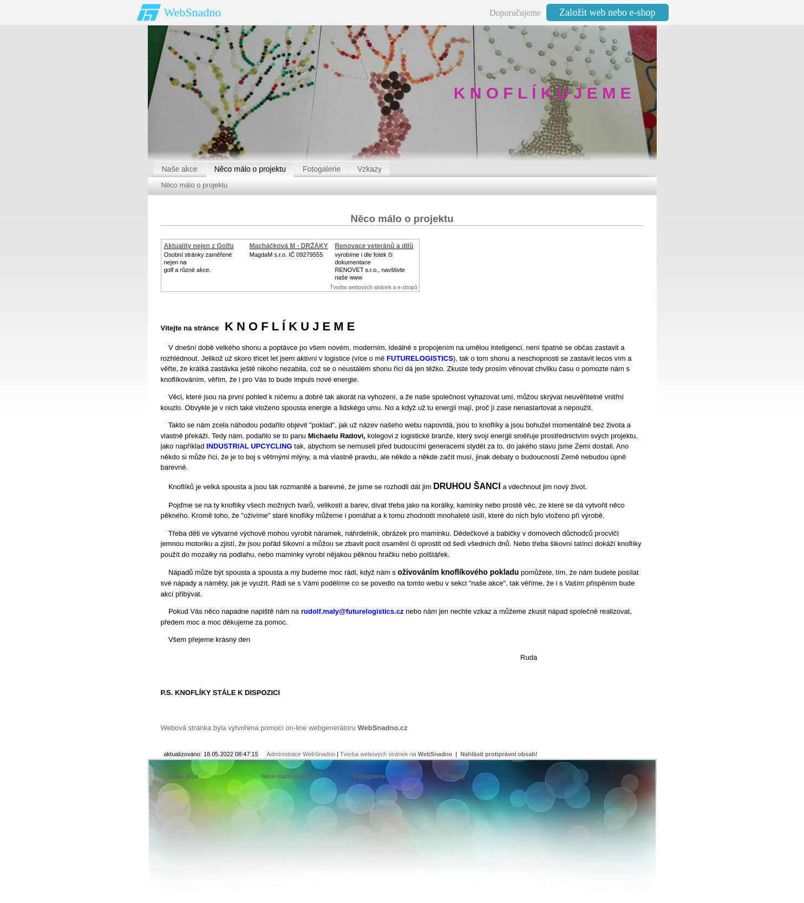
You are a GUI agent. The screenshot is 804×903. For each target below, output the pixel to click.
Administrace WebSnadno (300, 754)
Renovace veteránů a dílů (374, 246)
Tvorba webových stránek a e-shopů (373, 287)
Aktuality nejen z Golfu (199, 246)
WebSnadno (192, 12)
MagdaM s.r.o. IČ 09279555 (286, 254)
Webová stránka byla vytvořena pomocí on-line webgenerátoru (284, 728)
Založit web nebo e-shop (607, 12)
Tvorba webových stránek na (396, 754)
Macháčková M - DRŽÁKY (289, 246)
